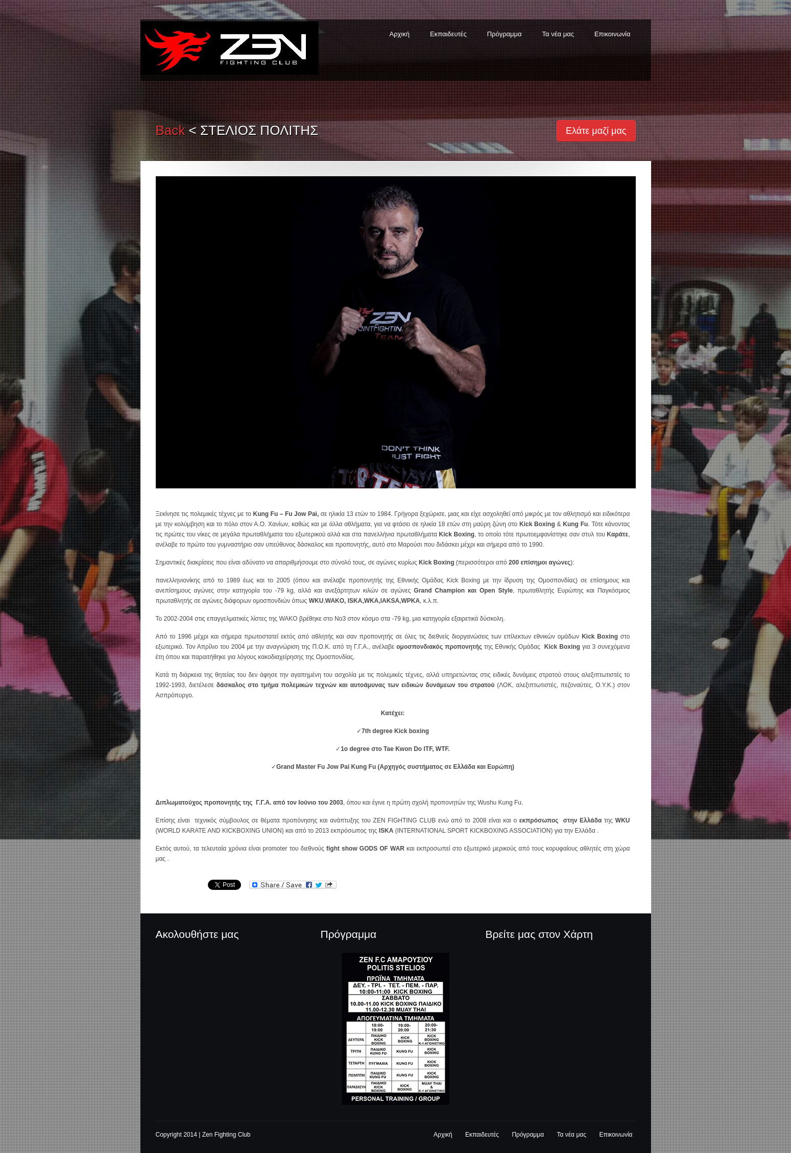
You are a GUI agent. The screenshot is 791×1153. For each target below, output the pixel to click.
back (170, 130)
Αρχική (399, 34)
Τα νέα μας (558, 34)
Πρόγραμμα (504, 34)
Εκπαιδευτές (448, 34)
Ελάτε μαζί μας (596, 131)
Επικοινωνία (612, 34)
